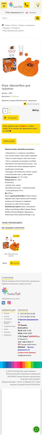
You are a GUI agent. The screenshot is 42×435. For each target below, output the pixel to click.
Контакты (7, 332)
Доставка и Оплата (8, 322)
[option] (11, 250)
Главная (7, 25)
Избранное (8, 335)
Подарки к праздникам (27, 25)
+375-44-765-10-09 (27, 314)
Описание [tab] (9, 141)
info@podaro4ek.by (24, 355)
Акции (6, 329)
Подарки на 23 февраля (11, 28)
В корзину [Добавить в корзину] (12, 118)
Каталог (14, 25)
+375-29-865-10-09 (27, 317)
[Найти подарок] (37, 18)
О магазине (8, 319)
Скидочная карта (10, 326)
